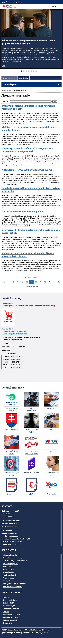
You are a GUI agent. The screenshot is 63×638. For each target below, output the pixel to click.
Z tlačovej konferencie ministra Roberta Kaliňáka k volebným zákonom (28, 107)
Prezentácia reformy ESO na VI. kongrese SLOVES (26, 169)
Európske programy (10, 564)
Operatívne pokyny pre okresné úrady (14, 331)
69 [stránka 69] (13, 282)
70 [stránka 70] (18, 282)
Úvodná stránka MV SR (9, 78)
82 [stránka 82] (59, 282)
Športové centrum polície (12, 586)
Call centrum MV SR (10, 620)
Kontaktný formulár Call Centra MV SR (15, 539)
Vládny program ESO (10, 617)
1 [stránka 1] (4, 282)
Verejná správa (23, 78)
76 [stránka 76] (45, 282)
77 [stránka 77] (49, 282)
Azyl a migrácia (8, 569)
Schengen (6, 581)
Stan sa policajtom (10, 600)
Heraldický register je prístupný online (15, 334)
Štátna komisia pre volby (12, 558)
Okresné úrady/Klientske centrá (15, 561)
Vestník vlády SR (7, 329)
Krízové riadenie (9, 578)
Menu (55, 6)
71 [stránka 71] (22, 282)
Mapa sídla (46, 630)
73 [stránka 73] (31, 282)
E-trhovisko (7, 623)
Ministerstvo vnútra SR (11, 555)
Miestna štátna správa (11, 614)
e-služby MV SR (7, 303)
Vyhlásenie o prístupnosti (11, 633)
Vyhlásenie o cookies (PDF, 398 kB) (35, 633)
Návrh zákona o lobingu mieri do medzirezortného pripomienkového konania (28, 42)
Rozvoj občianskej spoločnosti (14, 584)
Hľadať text (5, 101)
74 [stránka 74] (36, 282)
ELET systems (36, 630)
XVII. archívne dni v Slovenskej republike (22, 211)
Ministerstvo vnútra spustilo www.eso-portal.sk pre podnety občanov (28, 129)
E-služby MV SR (8, 603)
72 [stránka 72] (27, 282)
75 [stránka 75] (40, 282)
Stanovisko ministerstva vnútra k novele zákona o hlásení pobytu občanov (27, 255)
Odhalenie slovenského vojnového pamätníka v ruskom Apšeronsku (30, 190)
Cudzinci (6, 611)
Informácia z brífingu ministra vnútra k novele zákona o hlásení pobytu (30, 231)
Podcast (6, 597)
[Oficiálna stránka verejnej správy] (18, 2)
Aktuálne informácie (20, 90)
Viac (3, 66)
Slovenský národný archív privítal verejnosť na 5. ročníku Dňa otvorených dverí (27, 150)
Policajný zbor (8, 566)
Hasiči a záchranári (10, 575)
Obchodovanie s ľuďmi (11, 609)
